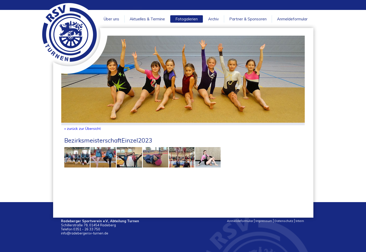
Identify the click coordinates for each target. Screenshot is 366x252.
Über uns (111, 19)
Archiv (213, 19)
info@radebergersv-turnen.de (84, 233)
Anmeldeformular (292, 19)
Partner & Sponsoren (248, 19)
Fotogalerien (186, 19)
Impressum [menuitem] (263, 221)
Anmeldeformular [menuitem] (240, 221)
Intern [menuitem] (300, 221)
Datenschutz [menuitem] (283, 221)
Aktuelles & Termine (147, 19)
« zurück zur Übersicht (82, 128)
